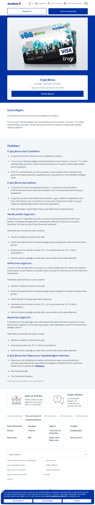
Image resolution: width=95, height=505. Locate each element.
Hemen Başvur (47, 94)
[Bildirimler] (30, 3)
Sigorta (52, 426)
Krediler (73, 426)
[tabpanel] (47, 434)
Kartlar (10, 430)
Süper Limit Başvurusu (54, 438)
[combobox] (47, 455)
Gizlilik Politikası (52, 465)
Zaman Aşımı (51, 460)
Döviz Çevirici (76, 437)
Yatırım (31, 430)
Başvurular (12, 437)
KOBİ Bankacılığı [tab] (83, 416)
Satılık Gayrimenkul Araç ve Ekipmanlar (21, 460)
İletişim (10, 479)
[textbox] (47, 454)
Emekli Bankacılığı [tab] (14, 416)
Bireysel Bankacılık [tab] (33, 416)
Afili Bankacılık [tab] (50, 416)
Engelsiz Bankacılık (53, 470)
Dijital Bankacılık (14, 426)
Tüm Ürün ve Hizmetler (55, 431)
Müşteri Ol (27, 11)
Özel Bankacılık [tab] (66, 416)
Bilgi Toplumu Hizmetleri (16, 470)
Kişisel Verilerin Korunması (17, 474)
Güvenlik (47, 474)
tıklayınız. (40, 366)
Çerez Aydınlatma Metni (16, 465)
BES (29, 437)
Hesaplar (32, 426)
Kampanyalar (76, 430)
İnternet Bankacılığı (68, 11)
